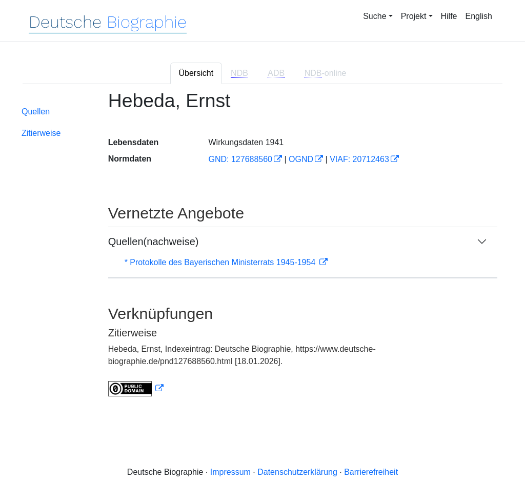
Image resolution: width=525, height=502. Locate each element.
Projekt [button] (414, 16)
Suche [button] (374, 16)
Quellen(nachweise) (153, 241)
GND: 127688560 (240, 159)
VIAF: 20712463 (359, 159)
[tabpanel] (262, 249)
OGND (301, 159)
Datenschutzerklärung (297, 472)
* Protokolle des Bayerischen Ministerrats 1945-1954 (221, 262)
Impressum (230, 472)
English (479, 16)
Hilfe (449, 16)
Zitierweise (41, 133)
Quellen (36, 111)
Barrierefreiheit (371, 472)
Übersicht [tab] (196, 73)
